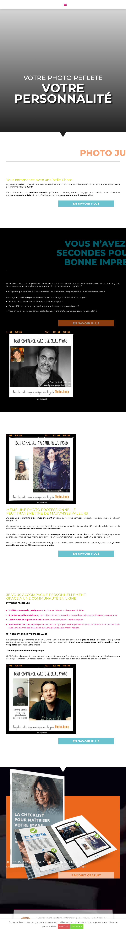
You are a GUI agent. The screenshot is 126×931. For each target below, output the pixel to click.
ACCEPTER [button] (77, 926)
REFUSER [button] (63, 926)
